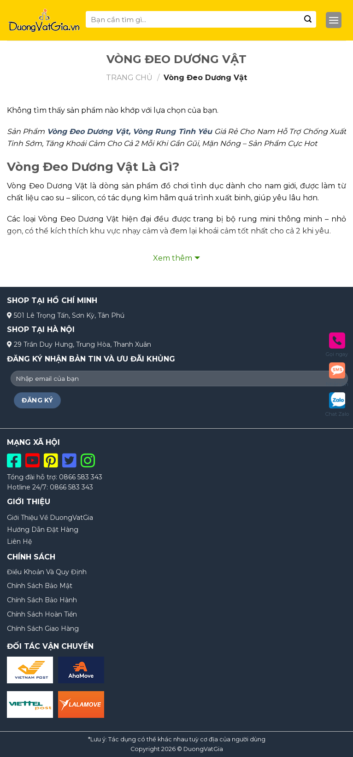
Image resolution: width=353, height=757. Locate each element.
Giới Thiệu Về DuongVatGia (50, 517)
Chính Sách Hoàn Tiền (42, 614)
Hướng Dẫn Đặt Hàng (42, 529)
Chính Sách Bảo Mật (39, 586)
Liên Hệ (19, 541)
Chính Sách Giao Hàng (43, 628)
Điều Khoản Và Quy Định (47, 572)
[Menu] (333, 20)
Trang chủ (129, 77)
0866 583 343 (80, 477)
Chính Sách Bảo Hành (42, 600)
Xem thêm (172, 258)
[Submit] (308, 19)
